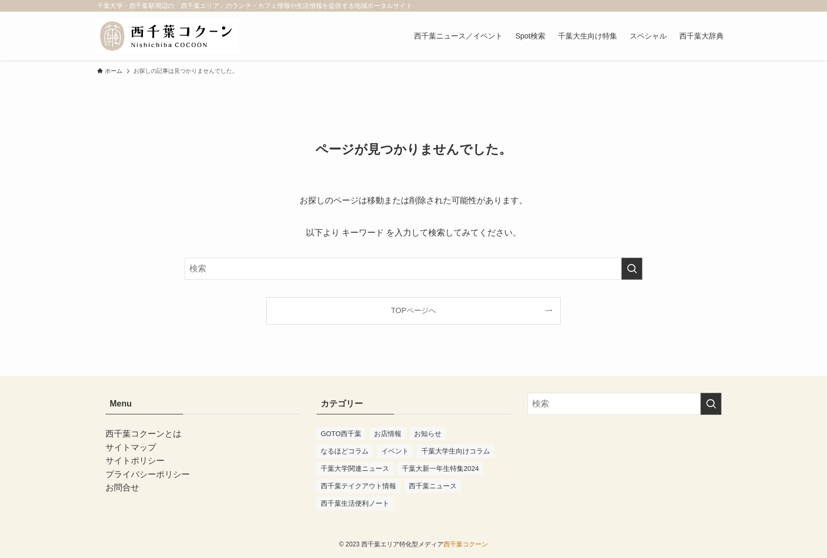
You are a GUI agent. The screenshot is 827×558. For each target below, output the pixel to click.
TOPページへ (413, 310)
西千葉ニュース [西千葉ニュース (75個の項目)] (433, 486)
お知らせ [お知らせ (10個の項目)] (427, 434)
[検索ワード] (413, 269)
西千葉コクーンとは (143, 433)
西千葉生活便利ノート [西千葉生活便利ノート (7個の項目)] (355, 503)
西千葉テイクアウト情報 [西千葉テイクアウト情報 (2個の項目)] (358, 486)
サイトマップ (130, 447)
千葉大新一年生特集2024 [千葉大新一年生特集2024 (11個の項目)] (440, 468)
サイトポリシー (135, 460)
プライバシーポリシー (147, 474)
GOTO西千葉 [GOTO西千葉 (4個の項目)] (341, 434)
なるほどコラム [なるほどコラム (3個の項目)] (345, 451)
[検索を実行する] (631, 269)
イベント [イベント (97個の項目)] (395, 451)
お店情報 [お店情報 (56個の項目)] (387, 434)
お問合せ (122, 487)
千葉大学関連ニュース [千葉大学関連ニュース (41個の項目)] (355, 468)
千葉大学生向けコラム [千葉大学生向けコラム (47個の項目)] (455, 451)
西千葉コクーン (466, 544)
